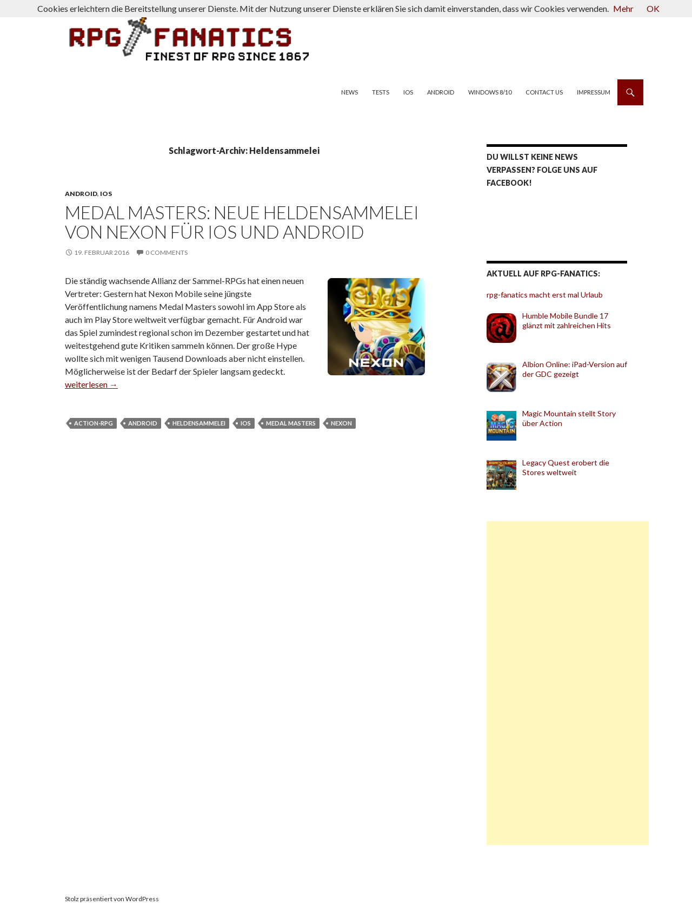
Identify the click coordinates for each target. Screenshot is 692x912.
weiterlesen (91, 384)
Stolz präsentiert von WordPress (112, 899)
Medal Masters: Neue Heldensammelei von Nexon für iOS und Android (242, 221)
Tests (380, 92)
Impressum (593, 92)
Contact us (544, 92)
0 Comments (166, 252)
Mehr (623, 8)
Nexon (341, 423)
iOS (408, 92)
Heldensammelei (198, 423)
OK (653, 8)
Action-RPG (93, 423)
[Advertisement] (568, 683)
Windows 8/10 (489, 92)
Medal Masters (291, 423)
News (349, 92)
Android (440, 92)
